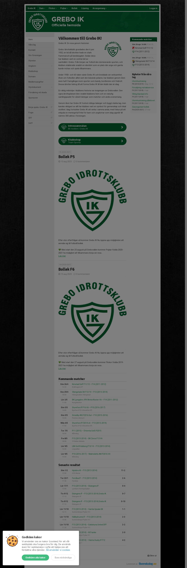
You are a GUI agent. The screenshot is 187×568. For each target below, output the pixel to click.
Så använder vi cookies (58, 550)
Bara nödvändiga (63, 557)
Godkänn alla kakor (35, 557)
